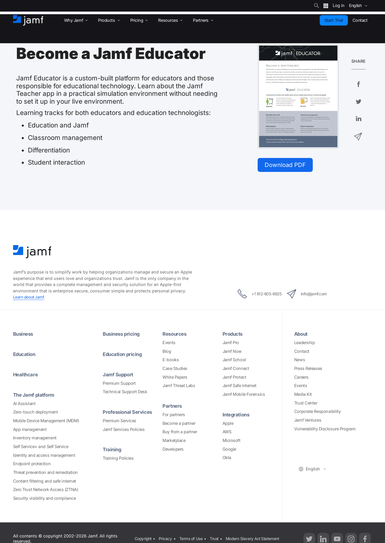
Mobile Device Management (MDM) (46, 421)
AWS (227, 432)
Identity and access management (44, 456)
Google (229, 449)
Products (234, 335)
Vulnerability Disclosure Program (325, 429)
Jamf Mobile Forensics (244, 395)
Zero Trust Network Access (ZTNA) (45, 490)
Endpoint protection (31, 464)
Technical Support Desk (125, 392)
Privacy (166, 536)
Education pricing (124, 355)
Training (112, 450)
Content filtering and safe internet (44, 481)
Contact (301, 352)
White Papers (174, 378)
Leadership (304, 343)
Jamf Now (232, 352)
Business (24, 335)
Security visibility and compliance (44, 499)
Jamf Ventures (307, 421)
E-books (170, 360)
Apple (228, 424)
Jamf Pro (231, 343)
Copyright (143, 536)
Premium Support (119, 384)
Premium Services (119, 421)
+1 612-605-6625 (254, 295)
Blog (166, 352)
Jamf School (234, 360)
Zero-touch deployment (35, 412)
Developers (173, 449)
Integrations (237, 416)
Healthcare (26, 375)
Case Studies (174, 369)
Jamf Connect (236, 369)
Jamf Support (119, 375)
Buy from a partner (179, 432)
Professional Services (129, 413)
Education (25, 355)
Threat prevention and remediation (45, 473)
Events (168, 343)
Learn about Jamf (29, 298)
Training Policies (118, 458)
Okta (227, 458)
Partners (172, 407)
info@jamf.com (312, 295)
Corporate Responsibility (317, 412)
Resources (175, 335)
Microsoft (232, 441)
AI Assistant (24, 404)
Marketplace (173, 441)
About (301, 335)
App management (30, 430)
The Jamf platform (35, 396)
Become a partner (178, 424)
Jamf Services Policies (123, 430)
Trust (218, 536)
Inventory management (35, 438)
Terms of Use (193, 536)
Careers (301, 378)
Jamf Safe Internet (239, 386)
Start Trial (333, 20)
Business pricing (123, 335)
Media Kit (303, 395)
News (299, 360)
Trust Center (305, 404)
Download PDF (287, 165)
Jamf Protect (234, 378)
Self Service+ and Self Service (40, 447)
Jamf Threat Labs (178, 386)
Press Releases (308, 369)
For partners (173, 415)
